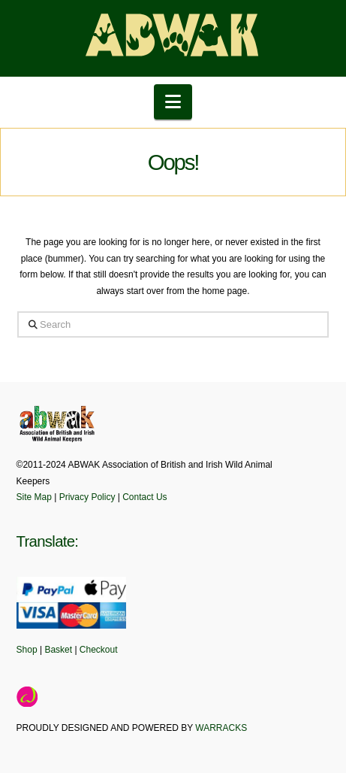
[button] (173, 102)
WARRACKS (221, 728)
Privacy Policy (87, 497)
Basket (58, 649)
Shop (27, 649)
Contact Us (144, 497)
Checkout (99, 649)
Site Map (34, 497)
